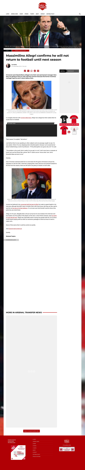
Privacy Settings (36, 456)
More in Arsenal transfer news (24, 312)
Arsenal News (14, 13)
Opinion (26, 13)
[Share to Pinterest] (38, 71)
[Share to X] (28, 71)
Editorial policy (50, 13)
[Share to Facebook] (25, 71)
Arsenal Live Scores (12, 439)
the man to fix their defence (19, 208)
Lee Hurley (14, 64)
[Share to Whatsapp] (31, 71)
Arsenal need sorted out (15, 228)
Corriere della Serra (26, 117)
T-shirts (32, 13)
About (37, 13)
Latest (7, 13)
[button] (80, 14)
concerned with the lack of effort (30, 204)
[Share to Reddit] (35, 71)
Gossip (21, 13)
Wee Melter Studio (11, 442)
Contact (43, 13)
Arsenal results (11, 441)
